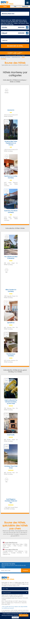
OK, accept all (24, 615)
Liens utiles (5, 588)
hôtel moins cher (19, 582)
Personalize (15, 617)
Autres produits (6, 592)
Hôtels (5, 6)
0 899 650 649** (15, 53)
